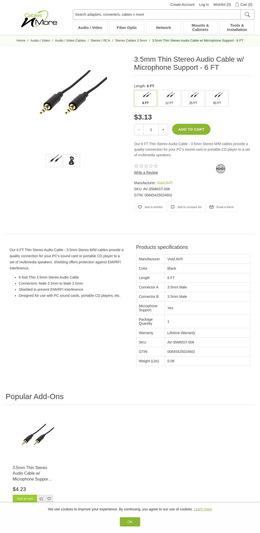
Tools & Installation (237, 27)
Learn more (203, 509)
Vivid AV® (164, 183)
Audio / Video (90, 27)
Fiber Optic (127, 27)
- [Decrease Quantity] (138, 129)
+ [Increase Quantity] (163, 129)
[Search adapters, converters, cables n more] (163, 14)
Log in (204, 5)
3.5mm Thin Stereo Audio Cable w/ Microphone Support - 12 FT (32, 474)
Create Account (182, 5)
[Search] (247, 14)
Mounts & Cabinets (200, 27)
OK (130, 522)
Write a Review (146, 172)
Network (163, 27)
